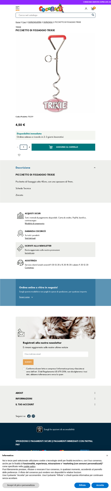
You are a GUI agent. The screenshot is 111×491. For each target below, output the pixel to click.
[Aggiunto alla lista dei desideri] (19, 155)
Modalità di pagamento (34, 224)
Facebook (29, 416)
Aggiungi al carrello (63, 147)
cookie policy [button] (29, 466)
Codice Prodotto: (22, 117)
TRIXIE (18, 27)
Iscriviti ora (29, 253)
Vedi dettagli (30, 238)
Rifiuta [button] (82, 485)
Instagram (33, 416)
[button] (107, 455)
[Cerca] (55, 15)
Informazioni (24, 398)
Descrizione (23, 167)
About (19, 393)
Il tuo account (25, 404)
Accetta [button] (100, 485)
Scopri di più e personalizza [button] (21, 485)
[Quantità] (23, 147)
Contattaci (29, 268)
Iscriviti (28, 362)
